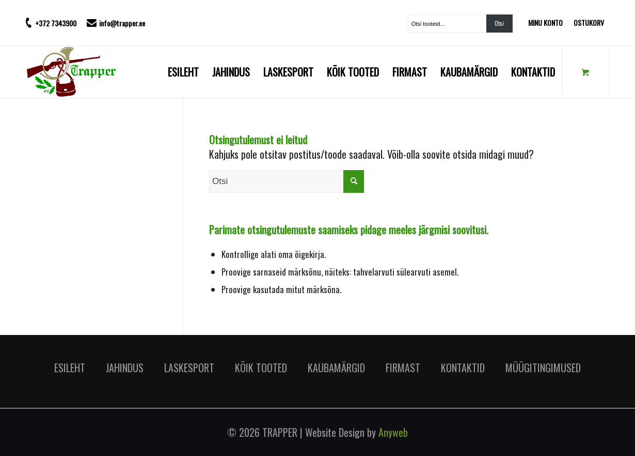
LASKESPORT (189, 367)
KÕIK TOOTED (261, 367)
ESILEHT (69, 367)
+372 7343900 (55, 23)
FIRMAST (403, 367)
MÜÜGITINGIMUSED (543, 367)
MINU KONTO (545, 22)
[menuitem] (548, 23)
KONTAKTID (463, 367)
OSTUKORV (589, 22)
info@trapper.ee (122, 23)
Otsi (499, 23)
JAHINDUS (125, 367)
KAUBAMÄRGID (336, 367)
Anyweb (393, 432)
